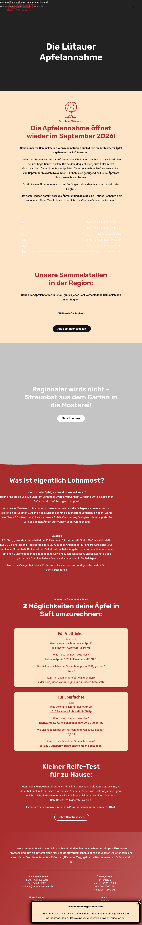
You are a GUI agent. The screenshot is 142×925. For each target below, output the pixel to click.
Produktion (37, 907)
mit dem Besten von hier (83, 848)
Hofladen (37, 904)
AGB (105, 914)
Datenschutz (105, 907)
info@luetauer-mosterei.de (39, 886)
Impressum (104, 904)
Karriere (105, 900)
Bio (70, 862)
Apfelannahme (37, 910)
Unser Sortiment (37, 897)
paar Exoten (115, 848)
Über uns (37, 900)
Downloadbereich (104, 910)
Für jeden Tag (72, 857)
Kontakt (104, 897)
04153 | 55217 (40, 883)
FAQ (37, 914)
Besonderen (102, 857)
